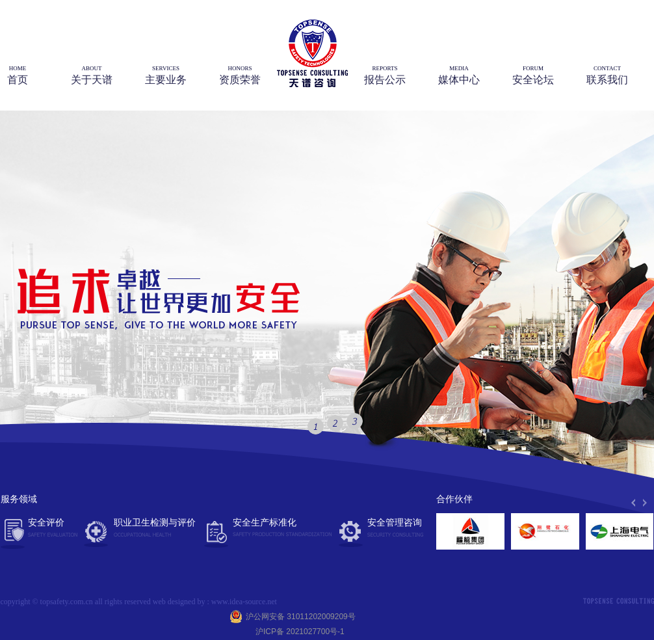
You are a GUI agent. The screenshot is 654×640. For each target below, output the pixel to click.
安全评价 (52, 528)
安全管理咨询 (395, 528)
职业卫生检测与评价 (155, 527)
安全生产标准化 (275, 528)
